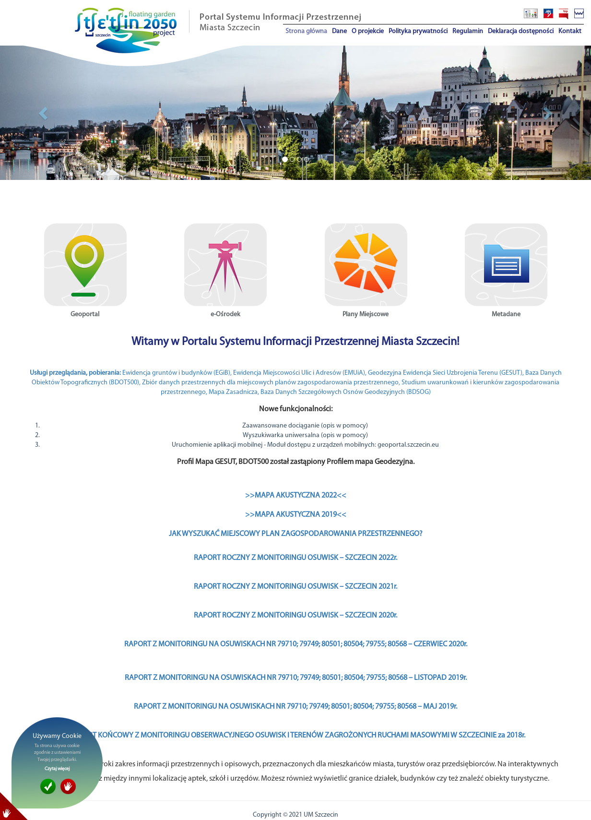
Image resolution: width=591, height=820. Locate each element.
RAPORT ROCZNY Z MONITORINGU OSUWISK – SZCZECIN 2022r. (295, 558)
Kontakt (569, 31)
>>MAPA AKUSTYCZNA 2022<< (295, 495)
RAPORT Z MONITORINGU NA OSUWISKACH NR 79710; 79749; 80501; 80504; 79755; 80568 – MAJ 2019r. (295, 707)
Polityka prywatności (418, 31)
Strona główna (306, 31)
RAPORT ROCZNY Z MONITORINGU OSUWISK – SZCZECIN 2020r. (295, 615)
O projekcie (368, 31)
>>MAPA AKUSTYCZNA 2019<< (295, 515)
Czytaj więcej (57, 769)
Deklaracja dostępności (521, 31)
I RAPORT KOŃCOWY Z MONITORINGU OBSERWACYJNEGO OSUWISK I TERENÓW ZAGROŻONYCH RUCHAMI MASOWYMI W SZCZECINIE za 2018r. (295, 735)
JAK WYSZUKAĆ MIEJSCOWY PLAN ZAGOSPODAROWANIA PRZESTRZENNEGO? (296, 534)
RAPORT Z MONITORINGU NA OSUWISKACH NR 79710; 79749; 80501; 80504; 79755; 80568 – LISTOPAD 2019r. (296, 678)
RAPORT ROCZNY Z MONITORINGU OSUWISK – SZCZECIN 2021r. (295, 587)
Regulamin (467, 31)
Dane (339, 31)
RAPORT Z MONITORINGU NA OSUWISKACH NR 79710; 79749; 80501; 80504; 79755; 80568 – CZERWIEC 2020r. (295, 644)
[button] (44, 113)
